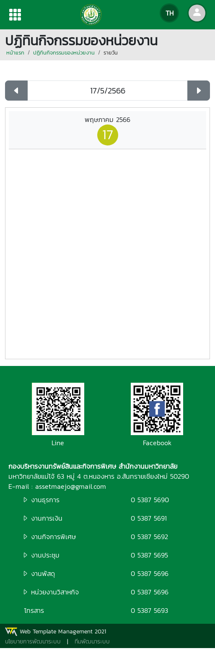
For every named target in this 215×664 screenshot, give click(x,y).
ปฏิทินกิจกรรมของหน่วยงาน (64, 53)
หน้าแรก (15, 53)
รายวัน (111, 53)
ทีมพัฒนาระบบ (92, 641)
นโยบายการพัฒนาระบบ (33, 641)
